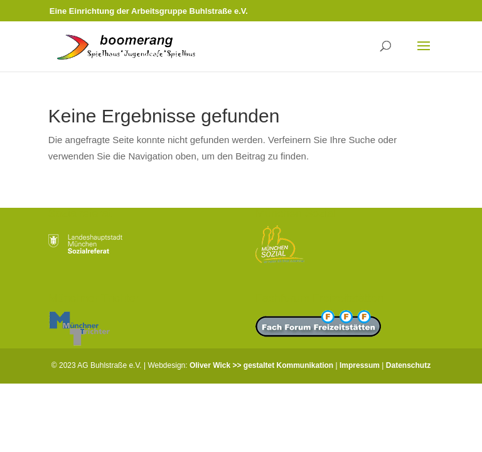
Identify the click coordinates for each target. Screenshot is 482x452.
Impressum (360, 365)
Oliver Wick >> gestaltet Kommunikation (261, 365)
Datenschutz (408, 365)
